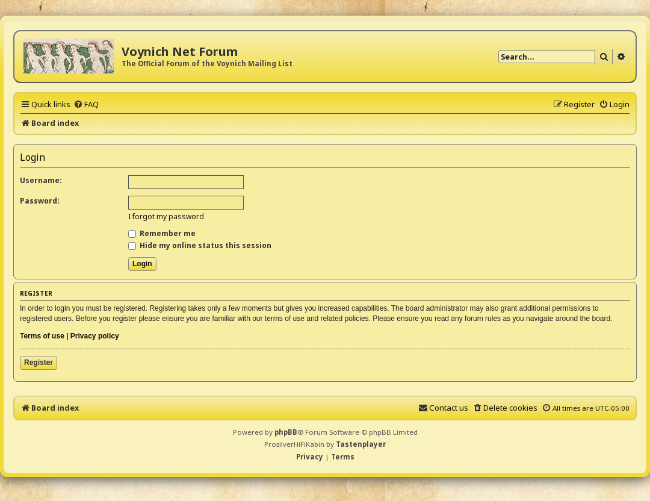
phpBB (285, 432)
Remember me (162, 233)
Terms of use (42, 336)
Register (38, 362)
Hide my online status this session (199, 245)
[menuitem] (86, 104)
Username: (41, 180)
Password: (40, 201)
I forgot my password (166, 216)
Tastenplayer (361, 444)
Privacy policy (94, 336)
